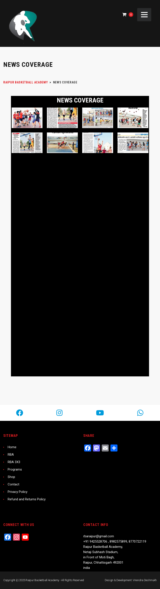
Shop (11, 477)
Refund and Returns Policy (27, 499)
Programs (15, 469)
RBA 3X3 (14, 462)
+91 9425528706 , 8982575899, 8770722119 (114, 541)
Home (12, 447)
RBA (11, 455)
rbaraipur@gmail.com (98, 536)
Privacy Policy (17, 492)
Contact (13, 484)
